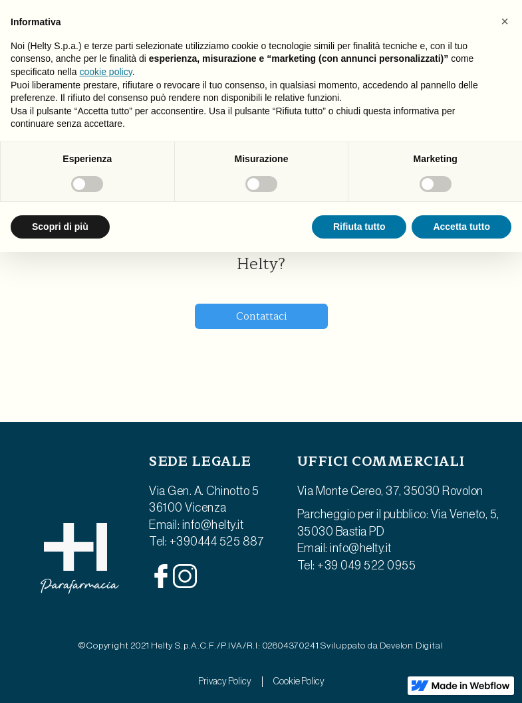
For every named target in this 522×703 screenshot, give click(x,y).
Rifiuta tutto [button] (359, 226)
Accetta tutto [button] (461, 226)
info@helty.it (213, 525)
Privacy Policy (224, 681)
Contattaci (261, 316)
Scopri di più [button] (60, 226)
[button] (504, 21)
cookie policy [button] (106, 71)
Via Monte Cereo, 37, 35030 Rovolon (390, 491)
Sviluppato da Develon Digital (382, 646)
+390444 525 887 (217, 542)
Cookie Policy (299, 681)
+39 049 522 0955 (366, 565)
